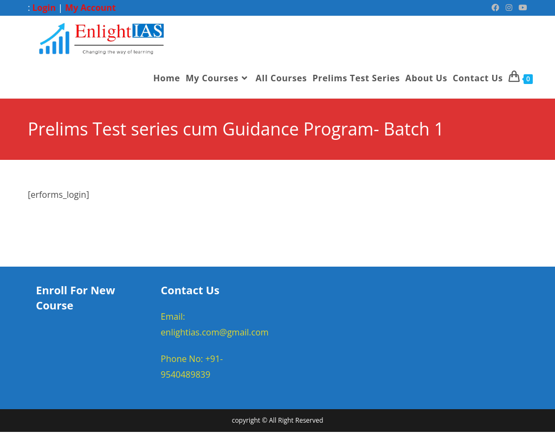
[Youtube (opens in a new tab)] (521, 7)
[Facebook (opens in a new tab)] (495, 7)
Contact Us (190, 290)
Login (44, 8)
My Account (90, 8)
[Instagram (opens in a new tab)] (508, 7)
